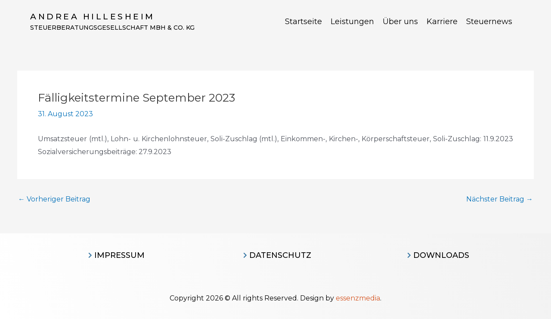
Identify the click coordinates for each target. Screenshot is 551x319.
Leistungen (352, 21)
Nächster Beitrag (499, 199)
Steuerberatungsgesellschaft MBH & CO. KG (112, 27)
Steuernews (489, 21)
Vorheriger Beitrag (54, 199)
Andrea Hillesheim (92, 17)
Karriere (442, 21)
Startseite (303, 21)
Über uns (400, 21)
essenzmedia (358, 298)
